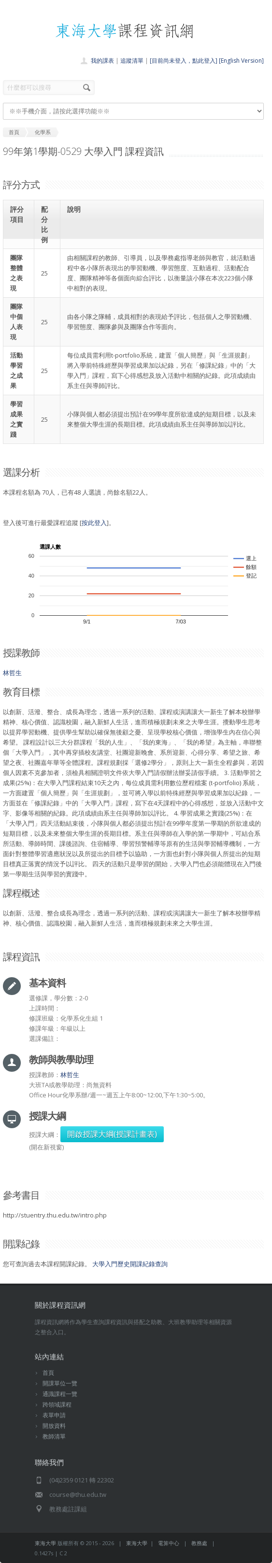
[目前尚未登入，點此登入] (183, 60)
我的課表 (102, 60)
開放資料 (54, 1426)
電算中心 (168, 1543)
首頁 (48, 1373)
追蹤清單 (131, 60)
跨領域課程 (57, 1404)
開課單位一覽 (60, 1383)
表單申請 (54, 1415)
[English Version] (241, 60)
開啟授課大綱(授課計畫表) (112, 1134)
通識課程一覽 (60, 1394)
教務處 (199, 1543)
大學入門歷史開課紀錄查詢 (130, 1263)
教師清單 (54, 1436)
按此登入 (94, 522)
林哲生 (12, 672)
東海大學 (45, 1543)
